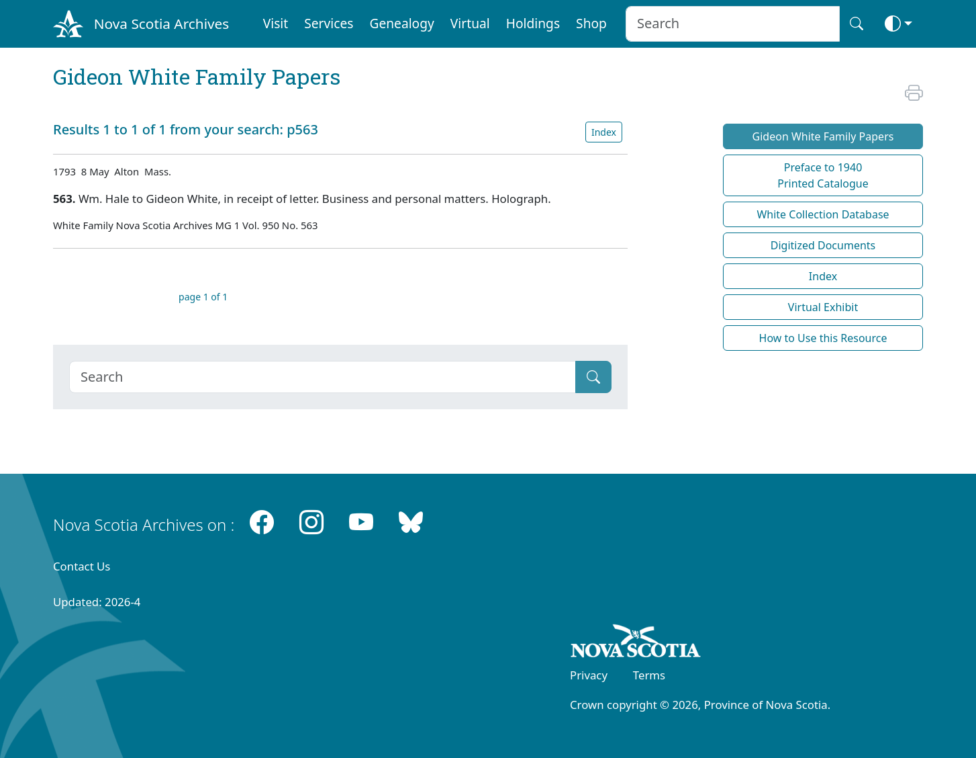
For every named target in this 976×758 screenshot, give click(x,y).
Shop (591, 23)
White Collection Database (823, 214)
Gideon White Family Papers (823, 136)
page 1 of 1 (203, 296)
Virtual (470, 23)
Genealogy (401, 23)
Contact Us (81, 566)
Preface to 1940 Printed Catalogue (823, 175)
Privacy (588, 675)
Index (603, 132)
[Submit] (593, 377)
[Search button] (856, 24)
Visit (276, 23)
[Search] (322, 377)
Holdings (533, 23)
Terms (649, 675)
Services (328, 23)
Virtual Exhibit (823, 307)
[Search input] (733, 24)
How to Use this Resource (823, 338)
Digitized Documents (823, 245)
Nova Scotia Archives (161, 23)
